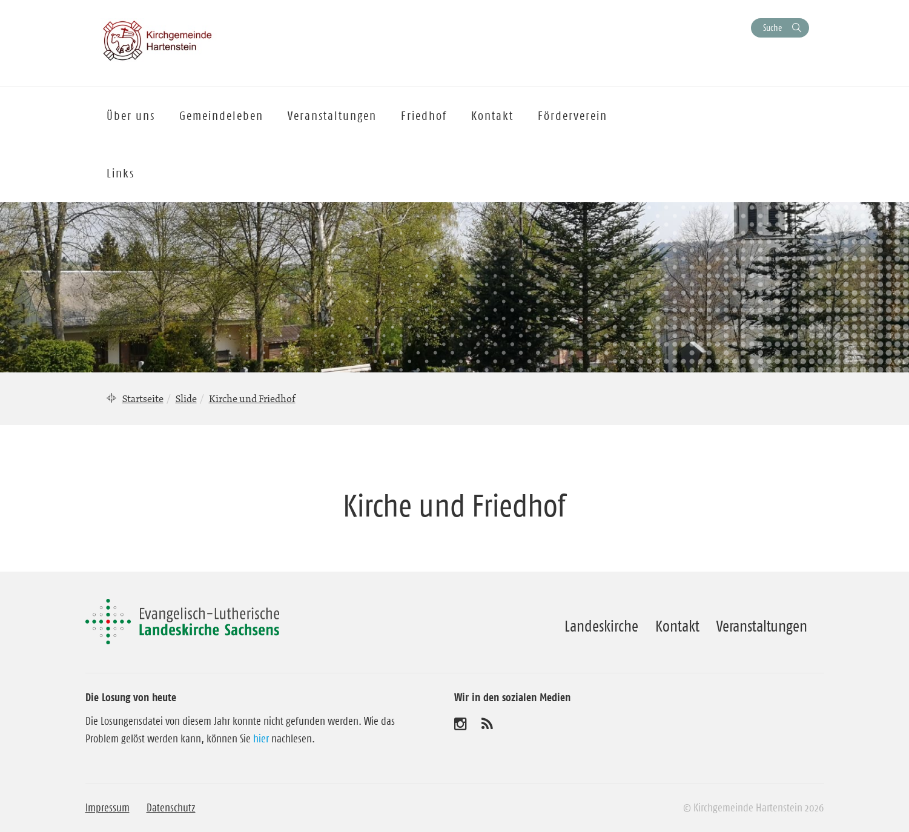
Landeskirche (601, 626)
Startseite (143, 398)
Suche (772, 27)
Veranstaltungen (761, 626)
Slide (186, 398)
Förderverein (572, 115)
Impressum (107, 807)
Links (120, 173)
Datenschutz (171, 807)
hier (261, 738)
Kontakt (677, 626)
